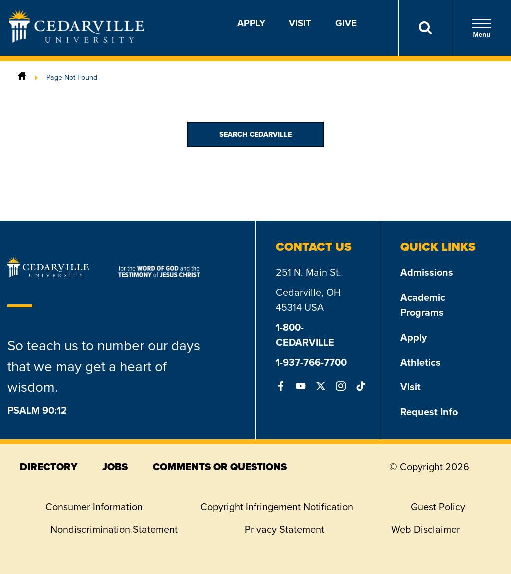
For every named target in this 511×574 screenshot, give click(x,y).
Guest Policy (438, 506)
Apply (251, 23)
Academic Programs (422, 305)
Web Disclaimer (425, 529)
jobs (115, 466)
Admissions (426, 272)
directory (48, 466)
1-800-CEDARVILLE (305, 335)
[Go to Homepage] (76, 39)
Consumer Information (94, 506)
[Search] (425, 28)
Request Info (429, 411)
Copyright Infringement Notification (276, 506)
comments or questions (220, 466)
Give (346, 23)
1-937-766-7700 (311, 362)
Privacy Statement (284, 529)
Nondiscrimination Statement (114, 529)
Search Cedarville (255, 134)
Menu (481, 28)
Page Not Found (71, 77)
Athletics (420, 362)
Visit (300, 23)
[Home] (22, 77)
